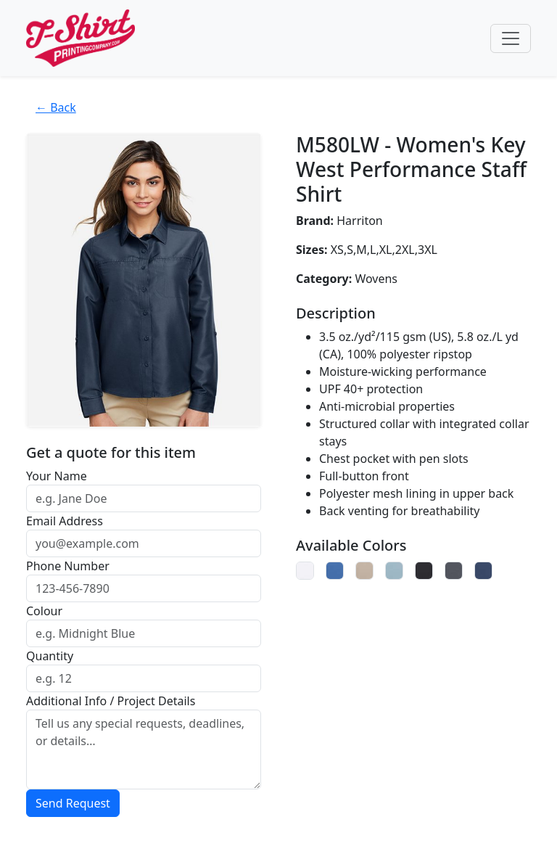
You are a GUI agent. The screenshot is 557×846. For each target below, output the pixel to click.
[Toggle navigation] (510, 38)
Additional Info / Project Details (110, 701)
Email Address (64, 521)
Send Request (73, 803)
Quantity (49, 656)
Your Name (56, 476)
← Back (56, 107)
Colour (44, 611)
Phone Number (68, 566)
